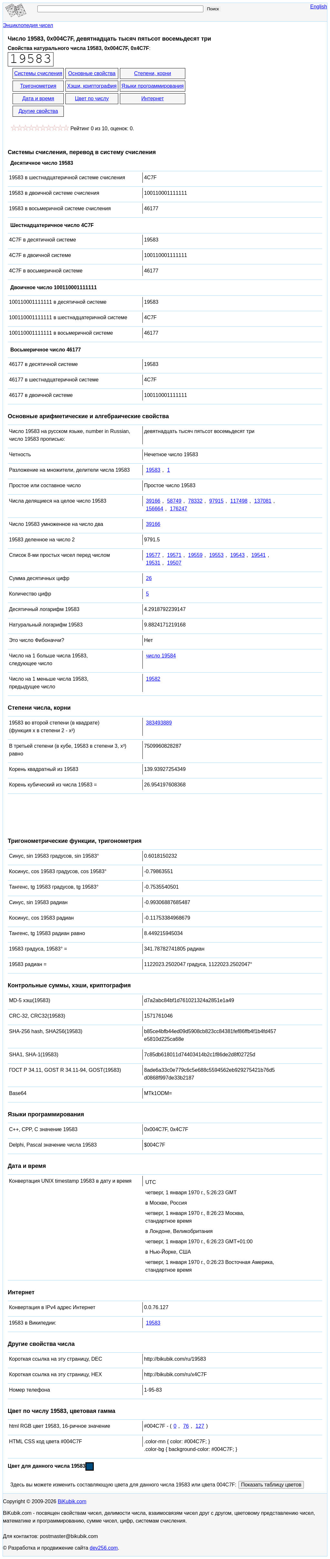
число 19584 (161, 655)
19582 (153, 679)
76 (186, 1426)
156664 (154, 508)
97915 (216, 501)
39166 (153, 501)
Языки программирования (152, 86)
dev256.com (104, 1548)
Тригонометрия (38, 86)
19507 (174, 563)
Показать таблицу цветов (271, 1484)
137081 (262, 501)
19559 (195, 555)
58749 (174, 501)
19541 (258, 555)
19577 (153, 555)
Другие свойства (38, 111)
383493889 (159, 722)
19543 (237, 555)
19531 (153, 563)
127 (200, 1426)
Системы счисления (38, 73)
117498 (239, 501)
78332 (195, 501)
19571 (174, 555)
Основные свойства (91, 73)
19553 (216, 555)
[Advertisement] (244, 93)
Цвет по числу (92, 98)
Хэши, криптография (91, 86)
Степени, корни (152, 73)
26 (149, 578)
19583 (153, 470)
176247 (178, 508)
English (318, 6)
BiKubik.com (72, 1501)
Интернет (152, 98)
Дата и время (38, 98)
